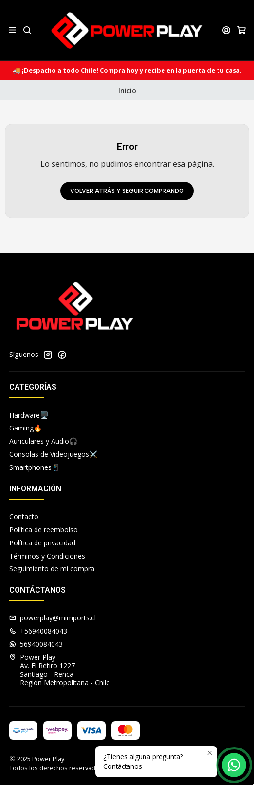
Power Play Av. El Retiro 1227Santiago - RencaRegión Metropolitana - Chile (59, 670)
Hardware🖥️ (28, 415)
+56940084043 (38, 630)
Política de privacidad (42, 542)
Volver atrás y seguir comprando (127, 190)
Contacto (23, 516)
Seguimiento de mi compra (51, 568)
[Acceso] (226, 29)
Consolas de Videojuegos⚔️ (53, 454)
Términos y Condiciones (47, 556)
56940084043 (36, 644)
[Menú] (12, 29)
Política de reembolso (43, 529)
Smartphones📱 (34, 467)
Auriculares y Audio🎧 (43, 441)
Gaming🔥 (25, 427)
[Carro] (241, 29)
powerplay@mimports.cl (52, 617)
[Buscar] (27, 29)
